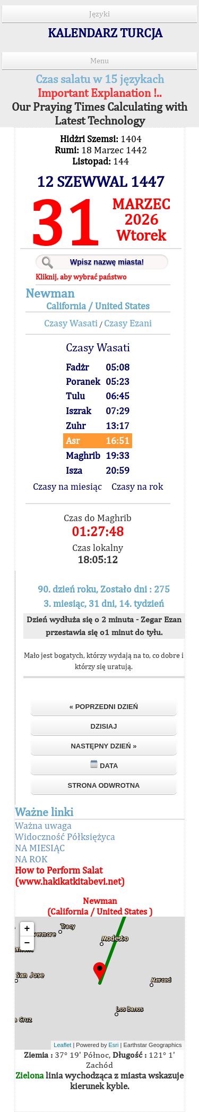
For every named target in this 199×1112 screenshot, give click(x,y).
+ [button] (27, 928)
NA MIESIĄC (40, 847)
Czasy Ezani (128, 322)
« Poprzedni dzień (104, 707)
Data (104, 765)
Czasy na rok (137, 486)
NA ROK (31, 858)
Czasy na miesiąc (67, 486)
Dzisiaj (104, 726)
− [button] (27, 943)
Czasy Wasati (71, 322)
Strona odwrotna (103, 785)
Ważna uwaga (43, 825)
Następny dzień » (103, 746)
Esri (114, 1045)
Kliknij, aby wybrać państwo (81, 277)
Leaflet (62, 1045)
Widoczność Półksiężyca (65, 836)
